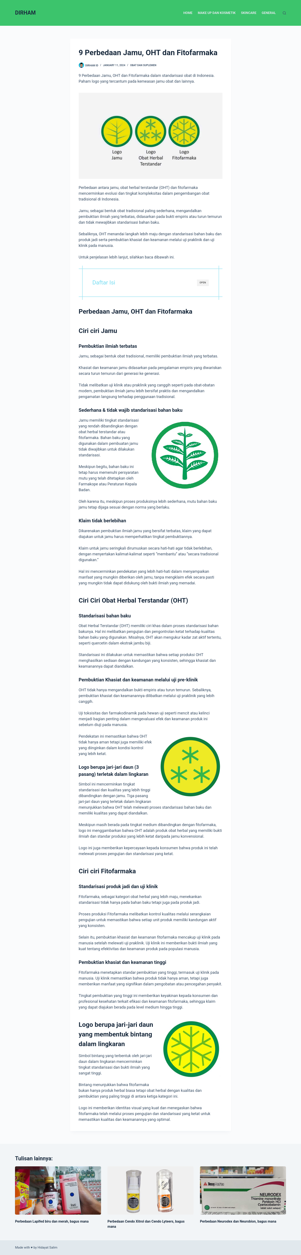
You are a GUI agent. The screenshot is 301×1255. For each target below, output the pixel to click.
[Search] (284, 13)
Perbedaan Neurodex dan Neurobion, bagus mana (238, 1221)
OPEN (203, 282)
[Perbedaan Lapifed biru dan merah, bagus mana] (58, 1190)
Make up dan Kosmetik (217, 13)
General (269, 13)
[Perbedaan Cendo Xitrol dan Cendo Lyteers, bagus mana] (150, 1190)
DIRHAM (25, 13)
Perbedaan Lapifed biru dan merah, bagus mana (52, 1221)
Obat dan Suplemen (143, 65)
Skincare (248, 13)
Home (188, 13)
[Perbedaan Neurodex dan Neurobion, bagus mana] (243, 1190)
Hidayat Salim (47, 1247)
